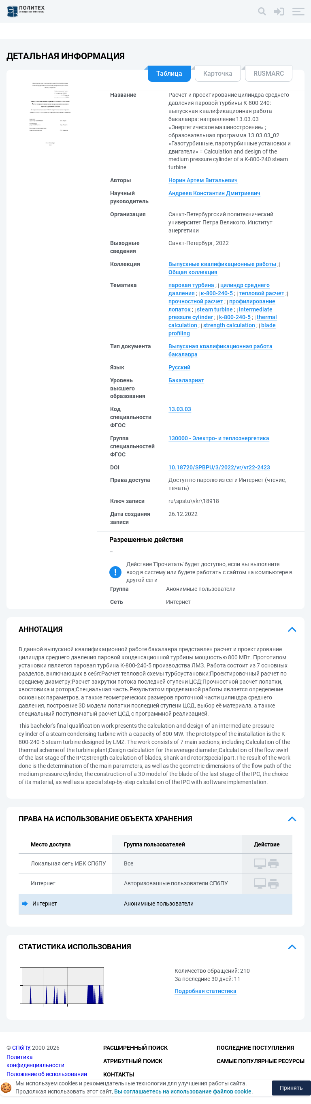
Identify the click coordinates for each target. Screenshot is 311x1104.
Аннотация (41, 629)
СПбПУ (21, 1047)
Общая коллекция (192, 272)
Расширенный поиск (135, 1047)
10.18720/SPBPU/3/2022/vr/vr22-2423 (219, 467)
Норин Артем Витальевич (203, 180)
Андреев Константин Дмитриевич (214, 193)
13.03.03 (179, 409)
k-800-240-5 (235, 317)
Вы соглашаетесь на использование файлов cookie (182, 1091)
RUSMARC (268, 73)
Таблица (169, 73)
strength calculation (229, 325)
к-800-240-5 (217, 293)
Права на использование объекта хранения (105, 818)
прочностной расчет (195, 301)
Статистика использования (75, 946)
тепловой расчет (261, 293)
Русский (179, 367)
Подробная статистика (205, 991)
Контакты (118, 1074)
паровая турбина (191, 285)
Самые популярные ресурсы (261, 1061)
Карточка (217, 73)
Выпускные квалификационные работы (222, 264)
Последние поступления (255, 1047)
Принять (291, 1088)
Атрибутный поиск (132, 1061)
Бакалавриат (186, 380)
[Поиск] (262, 11)
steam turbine (215, 309)
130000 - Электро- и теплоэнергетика (218, 438)
